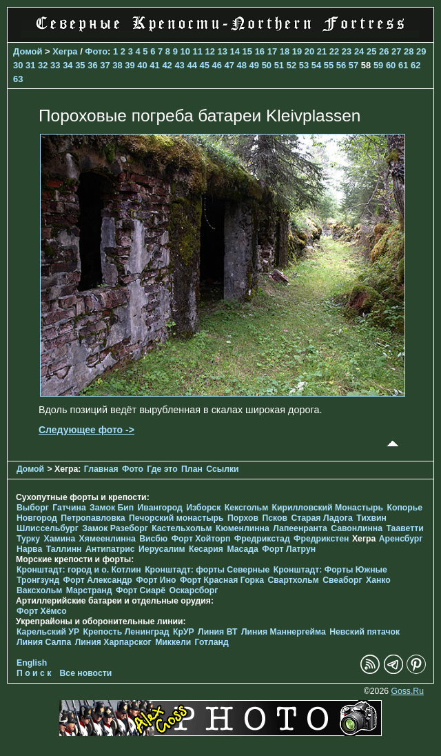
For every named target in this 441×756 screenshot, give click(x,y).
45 (204, 65)
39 (129, 65)
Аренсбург (401, 539)
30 (18, 65)
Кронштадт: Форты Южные (330, 570)
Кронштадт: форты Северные (207, 570)
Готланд (212, 642)
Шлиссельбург (48, 528)
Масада (242, 549)
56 (341, 65)
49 (254, 65)
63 (18, 79)
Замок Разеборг (114, 528)
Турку (28, 539)
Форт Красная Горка (222, 580)
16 (260, 51)
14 (235, 51)
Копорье (405, 508)
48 (242, 65)
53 (304, 65)
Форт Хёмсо (42, 611)
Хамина (59, 539)
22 (334, 51)
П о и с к (34, 673)
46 (217, 65)
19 (297, 51)
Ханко (378, 580)
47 (229, 65)
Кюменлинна (242, 528)
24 (359, 51)
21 (322, 51)
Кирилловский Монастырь (328, 508)
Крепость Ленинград (126, 632)
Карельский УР (48, 632)
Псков (274, 518)
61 (403, 65)
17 (272, 51)
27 (396, 51)
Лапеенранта (300, 528)
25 (371, 51)
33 (55, 65)
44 (191, 65)
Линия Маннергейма (283, 632)
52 (291, 65)
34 (67, 65)
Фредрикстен (321, 539)
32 (43, 65)
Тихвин (371, 518)
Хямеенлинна (107, 539)
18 (284, 51)
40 (142, 65)
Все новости (86, 673)
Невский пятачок (364, 632)
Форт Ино (156, 580)
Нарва (29, 549)
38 (117, 65)
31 (30, 65)
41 (154, 65)
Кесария (206, 549)
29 (421, 51)
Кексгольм (246, 508)
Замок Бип (112, 508)
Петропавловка (93, 518)
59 (378, 65)
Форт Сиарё (140, 590)
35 (80, 65)
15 (247, 51)
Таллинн (64, 549)
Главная (101, 469)
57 (353, 65)
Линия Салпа (44, 642)
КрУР (183, 632)
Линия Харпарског (113, 642)
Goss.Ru (407, 691)
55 (329, 65)
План (192, 469)
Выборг (33, 508)
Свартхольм (292, 580)
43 (179, 65)
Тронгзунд (38, 580)
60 (391, 65)
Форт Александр (97, 580)
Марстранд (89, 590)
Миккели (173, 642)
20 (309, 51)
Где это (162, 469)
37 (105, 65)
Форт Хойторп (201, 539)
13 (222, 51)
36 (92, 65)
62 (415, 65)
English (32, 663)
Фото (96, 51)
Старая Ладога (321, 518)
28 (408, 51)
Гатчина (68, 508)
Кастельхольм (182, 528)
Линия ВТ (217, 632)
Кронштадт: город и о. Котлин (79, 570)
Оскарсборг (193, 590)
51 (279, 65)
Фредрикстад (262, 539)
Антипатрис (110, 549)
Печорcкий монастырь (176, 518)
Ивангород (160, 508)
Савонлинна (356, 528)
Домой (27, 51)
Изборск (203, 508)
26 (384, 51)
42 (167, 65)
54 (316, 65)
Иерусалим (162, 549)
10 (184, 51)
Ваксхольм (39, 590)
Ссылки (222, 469)
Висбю (153, 539)
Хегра (64, 51)
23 (346, 51)
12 (210, 51)
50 (266, 65)
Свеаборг (342, 580)
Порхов (242, 518)
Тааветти (404, 528)
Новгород (37, 518)
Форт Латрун (289, 549)
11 (197, 51)
